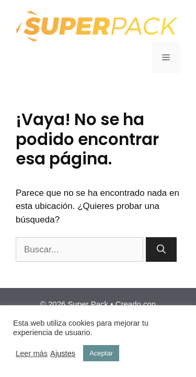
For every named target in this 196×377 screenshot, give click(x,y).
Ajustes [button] (62, 353)
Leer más (32, 353)
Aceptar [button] (101, 353)
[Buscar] (161, 249)
